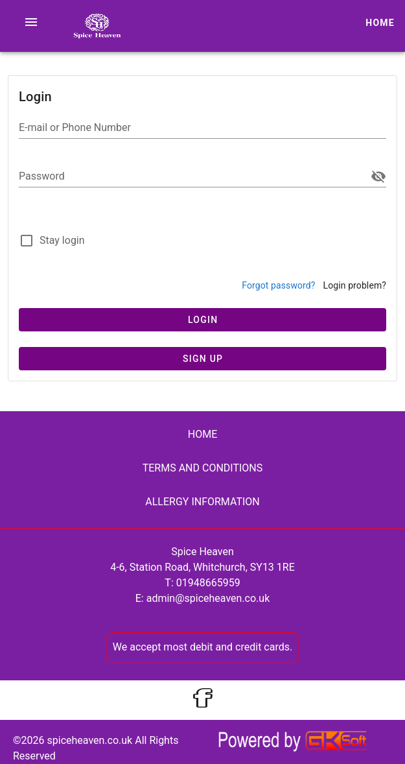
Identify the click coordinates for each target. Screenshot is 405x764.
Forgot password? (278, 285)
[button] (31, 22)
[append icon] (378, 176)
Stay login (62, 240)
